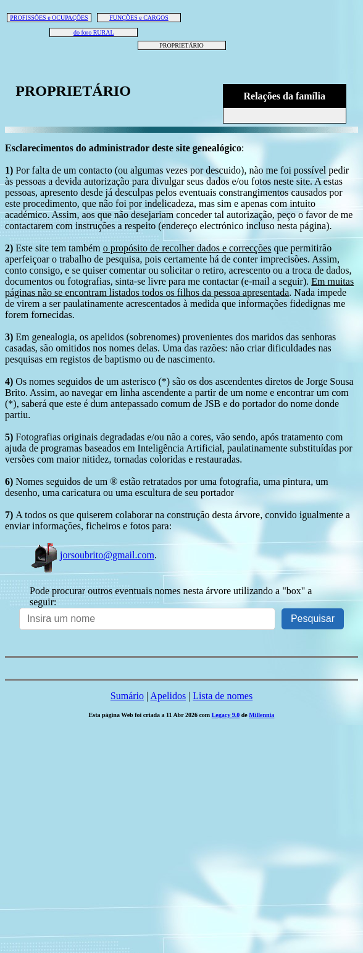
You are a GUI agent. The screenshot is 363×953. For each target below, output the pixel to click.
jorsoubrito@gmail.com (92, 555)
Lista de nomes (222, 696)
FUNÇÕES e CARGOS (139, 17)
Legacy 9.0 (226, 715)
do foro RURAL (93, 32)
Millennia (261, 715)
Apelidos (168, 696)
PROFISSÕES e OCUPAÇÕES (49, 17)
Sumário (127, 696)
